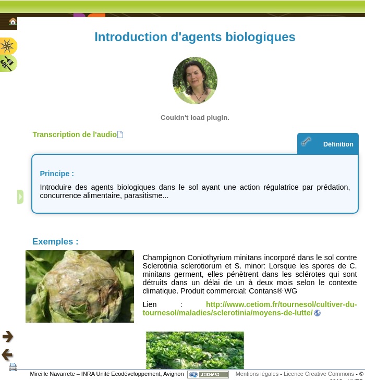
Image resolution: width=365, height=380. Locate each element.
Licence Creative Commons (320, 374)
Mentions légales (257, 374)
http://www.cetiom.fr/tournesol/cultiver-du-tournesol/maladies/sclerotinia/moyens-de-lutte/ (249, 308)
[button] (77, 134)
